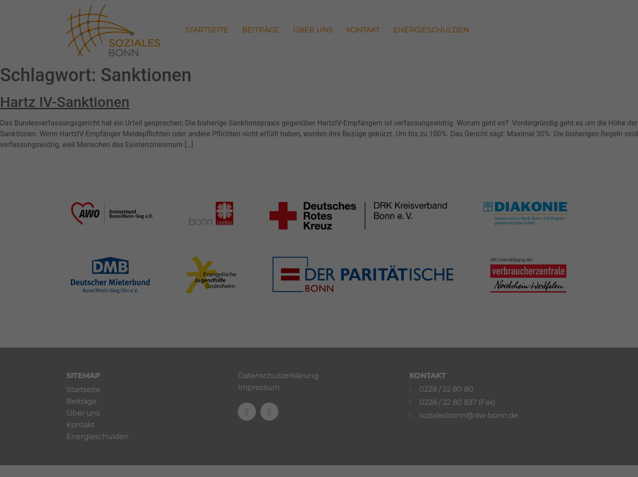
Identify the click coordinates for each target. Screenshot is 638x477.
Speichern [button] (318, 322)
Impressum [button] (362, 369)
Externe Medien (389, 265)
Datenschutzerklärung (261, 236)
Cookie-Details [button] (279, 369)
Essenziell (235, 265)
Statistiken (308, 265)
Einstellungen (221, 244)
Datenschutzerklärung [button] (323, 369)
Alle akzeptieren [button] (319, 296)
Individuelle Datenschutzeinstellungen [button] (319, 349)
